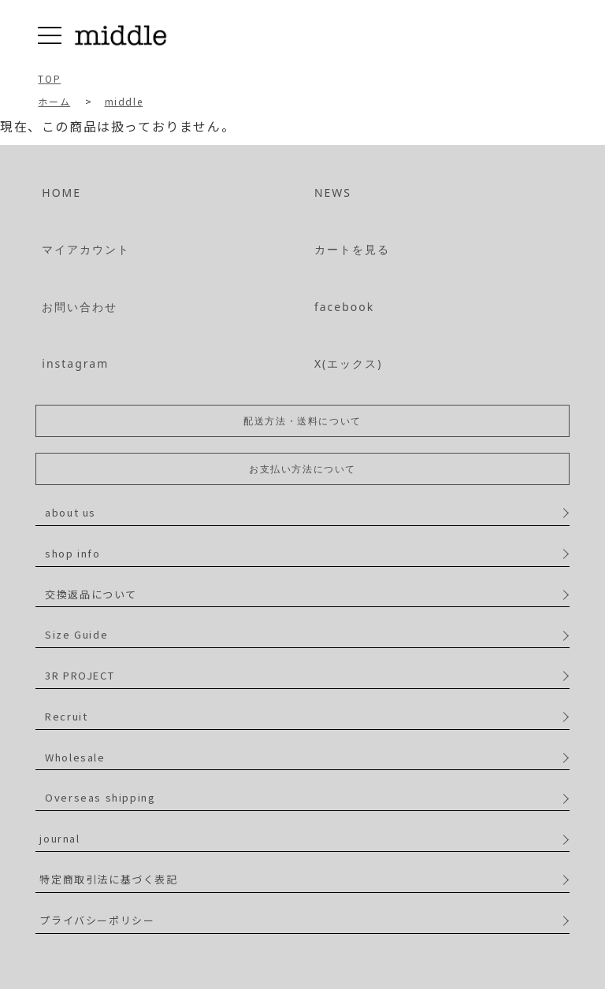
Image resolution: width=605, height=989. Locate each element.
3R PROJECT (79, 675)
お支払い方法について (302, 469)
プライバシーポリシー (96, 920)
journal (59, 838)
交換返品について (91, 594)
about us (70, 512)
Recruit (66, 716)
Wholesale (75, 757)
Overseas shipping (100, 797)
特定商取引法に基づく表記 (108, 879)
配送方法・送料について (302, 421)
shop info (72, 553)
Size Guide (76, 634)
